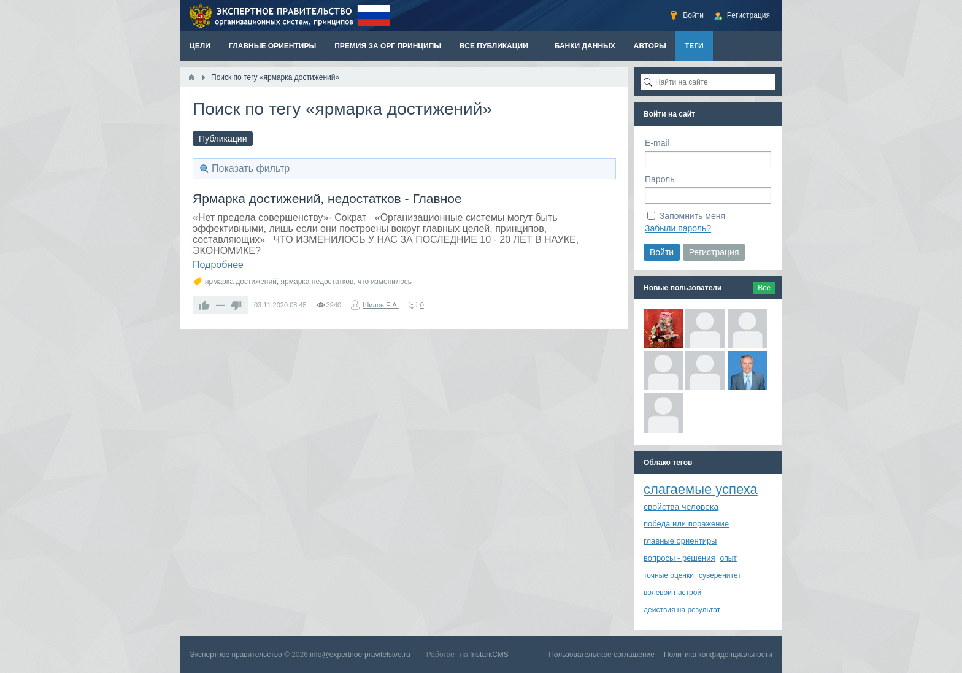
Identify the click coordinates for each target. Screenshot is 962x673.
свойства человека (681, 507)
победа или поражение (686, 523)
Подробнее (218, 265)
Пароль (660, 179)
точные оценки (669, 575)
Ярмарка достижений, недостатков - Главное (327, 198)
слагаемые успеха (701, 489)
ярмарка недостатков (317, 281)
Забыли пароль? (678, 228)
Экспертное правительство (236, 654)
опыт (728, 558)
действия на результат (682, 610)
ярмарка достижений (241, 281)
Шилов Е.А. (381, 305)
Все (764, 287)
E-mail (657, 143)
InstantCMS (489, 654)
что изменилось (385, 281)
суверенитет (720, 575)
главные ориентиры (680, 540)
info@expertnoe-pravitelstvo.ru (360, 654)
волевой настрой (672, 592)
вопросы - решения (679, 558)
